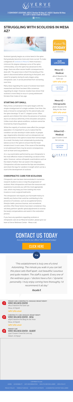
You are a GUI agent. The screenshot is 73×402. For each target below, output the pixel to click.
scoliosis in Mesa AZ (21, 62)
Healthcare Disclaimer (47, 384)
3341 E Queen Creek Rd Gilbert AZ (38, 14)
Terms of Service (22, 388)
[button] (36, 246)
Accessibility (18, 384)
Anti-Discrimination (31, 384)
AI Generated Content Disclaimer (57, 388)
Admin (10, 384)
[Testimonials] (36, 274)
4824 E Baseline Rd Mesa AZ (37, 12)
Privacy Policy (10, 388)
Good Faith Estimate (37, 388)
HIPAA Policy (61, 384)
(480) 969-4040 (59, 81)
